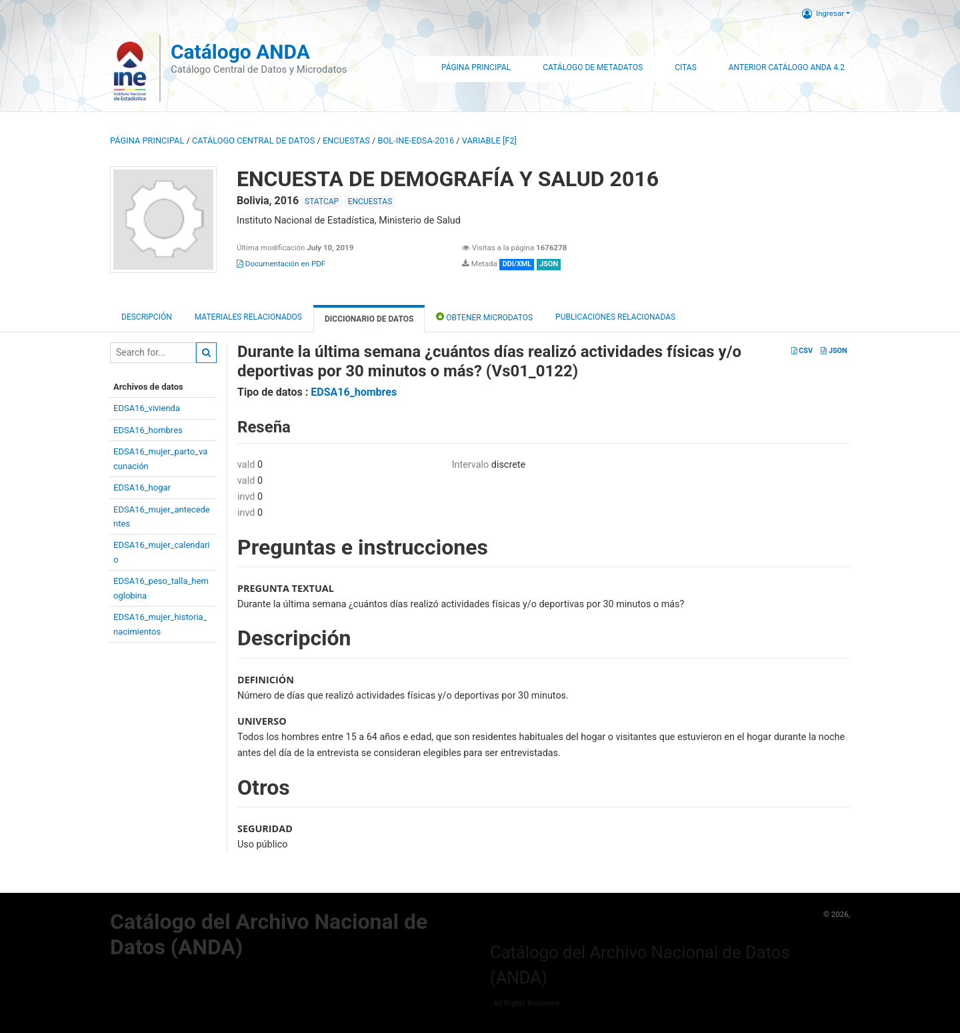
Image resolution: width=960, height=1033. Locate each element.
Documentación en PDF (281, 263)
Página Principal (476, 67)
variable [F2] (489, 140)
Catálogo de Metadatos (593, 67)
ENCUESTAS (346, 140)
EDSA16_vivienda (146, 408)
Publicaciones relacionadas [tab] (615, 317)
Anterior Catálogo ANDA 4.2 (787, 67)
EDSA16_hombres (148, 430)
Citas (686, 67)
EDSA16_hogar (142, 487)
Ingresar (823, 13)
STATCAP (322, 201)
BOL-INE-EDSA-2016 (416, 140)
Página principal (147, 140)
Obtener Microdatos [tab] (484, 316)
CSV (802, 350)
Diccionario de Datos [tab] (369, 319)
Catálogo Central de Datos (253, 140)
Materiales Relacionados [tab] (248, 317)
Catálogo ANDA (240, 51)
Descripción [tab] (146, 317)
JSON (834, 350)
